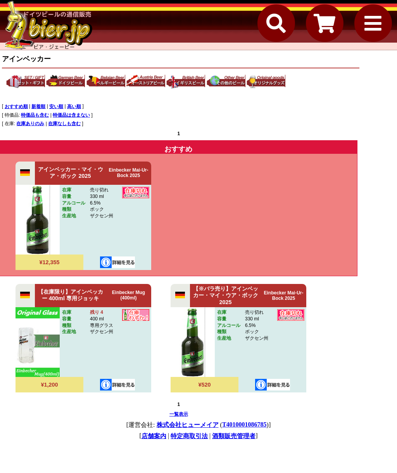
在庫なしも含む (64, 123)
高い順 (74, 106)
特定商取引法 (189, 436)
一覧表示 (178, 414)
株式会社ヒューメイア (188, 424)
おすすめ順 (16, 106)
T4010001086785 (244, 424)
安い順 (56, 106)
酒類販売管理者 (233, 436)
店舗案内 (154, 436)
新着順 (38, 106)
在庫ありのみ (30, 123)
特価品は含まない (71, 115)
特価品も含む (35, 115)
